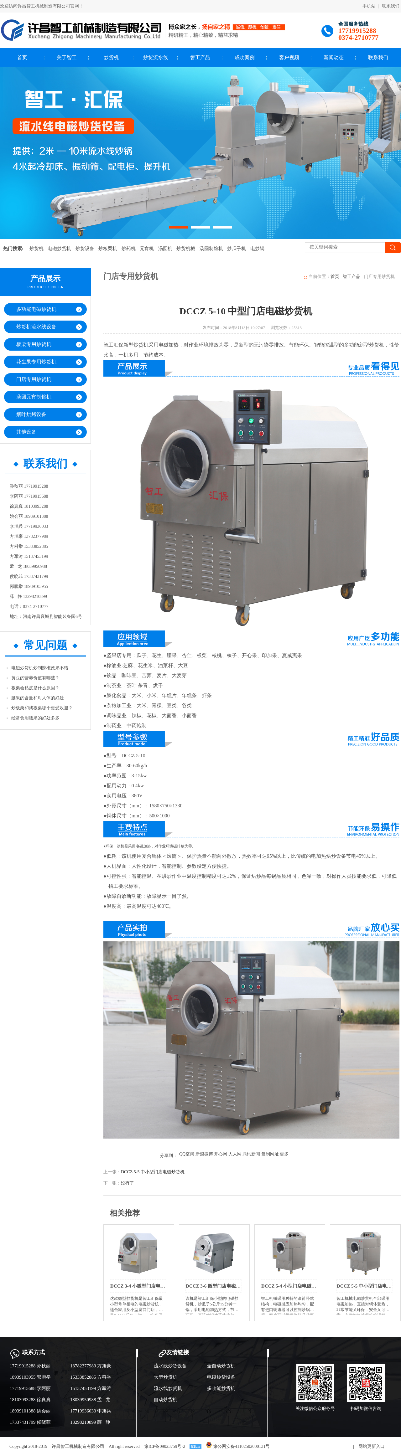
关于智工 (67, 57)
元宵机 (147, 248)
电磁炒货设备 (221, 1377)
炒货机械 (185, 248)
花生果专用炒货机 (36, 361)
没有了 (127, 1183)
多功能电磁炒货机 (36, 309)
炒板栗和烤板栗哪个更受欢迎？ (42, 708)
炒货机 (111, 57)
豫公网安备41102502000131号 (238, 1446)
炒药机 (129, 248)
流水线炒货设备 (170, 1365)
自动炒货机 (165, 1399)
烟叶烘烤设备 (31, 414)
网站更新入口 (371, 1446)
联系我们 (390, 6)
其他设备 (26, 432)
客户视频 (289, 57)
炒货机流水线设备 (36, 326)
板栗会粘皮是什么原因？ (35, 688)
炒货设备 (85, 248)
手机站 (369, 6)
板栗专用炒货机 (33, 344)
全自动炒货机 (221, 1365)
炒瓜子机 (236, 248)
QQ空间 (186, 1154)
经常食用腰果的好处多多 (35, 718)
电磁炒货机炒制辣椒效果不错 (39, 668)
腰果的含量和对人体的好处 (37, 698)
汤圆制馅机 (211, 248)
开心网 (220, 1154)
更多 (284, 1154)
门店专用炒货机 (33, 379)
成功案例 (245, 57)
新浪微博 (204, 1154)
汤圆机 (165, 248)
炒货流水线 (155, 57)
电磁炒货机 (59, 248)
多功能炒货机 (221, 1388)
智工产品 (200, 57)
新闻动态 (334, 57)
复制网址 (270, 1154)
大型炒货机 (165, 1377)
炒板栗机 (107, 248)
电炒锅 (257, 248)
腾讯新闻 (251, 1154)
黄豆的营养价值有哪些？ (35, 678)
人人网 (235, 1154)
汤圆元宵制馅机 (33, 396)
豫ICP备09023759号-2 (164, 1446)
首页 (22, 57)
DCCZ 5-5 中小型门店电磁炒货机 (153, 1172)
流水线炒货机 (168, 1388)
